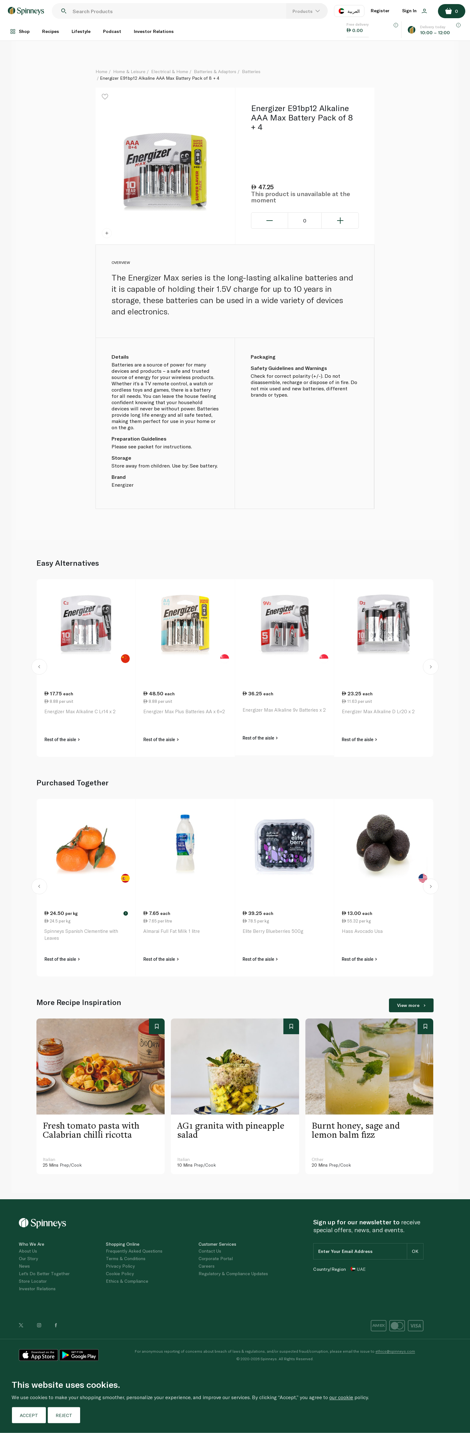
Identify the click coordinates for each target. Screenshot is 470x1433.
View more (411, 1005)
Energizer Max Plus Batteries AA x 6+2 (184, 711)
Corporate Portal (216, 1258)
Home (101, 71)
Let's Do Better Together (44, 1273)
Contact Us (210, 1251)
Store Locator (33, 1281)
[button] (39, 668)
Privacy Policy (120, 1266)
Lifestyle (81, 31)
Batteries (251, 71)
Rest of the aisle (61, 739)
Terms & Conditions (125, 1258)
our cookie (341, 1397)
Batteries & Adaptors (215, 71)
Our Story (28, 1258)
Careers (207, 1266)
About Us (28, 1251)
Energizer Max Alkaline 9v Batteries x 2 (284, 710)
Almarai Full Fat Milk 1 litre (171, 931)
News (24, 1266)
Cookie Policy (120, 1273)
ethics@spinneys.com (395, 1351)
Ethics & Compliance (127, 1281)
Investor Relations (154, 31)
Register (380, 10)
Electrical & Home (169, 71)
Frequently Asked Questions (134, 1251)
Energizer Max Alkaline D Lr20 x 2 (378, 711)
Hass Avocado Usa (362, 931)
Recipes (50, 31)
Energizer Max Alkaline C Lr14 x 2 (80, 711)
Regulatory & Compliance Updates (233, 1273)
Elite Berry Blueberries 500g (273, 931)
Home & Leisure (129, 71)
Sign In (414, 10)
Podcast (112, 31)
